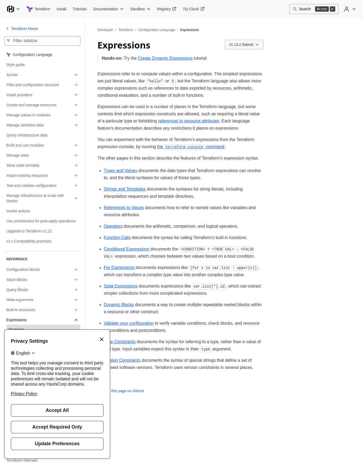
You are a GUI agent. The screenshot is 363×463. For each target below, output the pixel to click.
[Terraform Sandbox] (140, 9)
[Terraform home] (38, 9)
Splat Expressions (121, 286)
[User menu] (349, 9)
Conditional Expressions (126, 249)
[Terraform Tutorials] (79, 9)
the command (190, 146)
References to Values (124, 207)
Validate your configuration (129, 323)
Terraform (125, 30)
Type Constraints (120, 341)
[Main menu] (13, 9)
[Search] (314, 9)
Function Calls (117, 237)
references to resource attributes (188, 121)
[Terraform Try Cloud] (194, 9)
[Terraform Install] (61, 9)
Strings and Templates (125, 189)
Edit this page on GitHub (120, 391)
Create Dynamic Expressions (165, 58)
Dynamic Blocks (119, 304)
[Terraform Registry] (167, 9)
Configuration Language (156, 30)
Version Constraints (122, 360)
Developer (105, 30)
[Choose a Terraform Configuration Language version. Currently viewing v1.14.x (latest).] (244, 44)
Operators (113, 226)
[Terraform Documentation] (108, 9)
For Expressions (119, 267)
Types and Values (120, 170)
